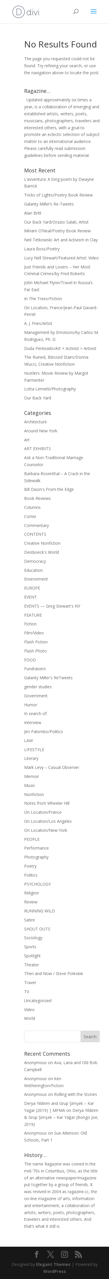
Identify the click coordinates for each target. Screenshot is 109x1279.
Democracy (35, 561)
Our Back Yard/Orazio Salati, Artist (56, 222)
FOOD (30, 660)
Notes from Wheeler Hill (46, 803)
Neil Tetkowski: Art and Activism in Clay (61, 240)
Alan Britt (33, 213)
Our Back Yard (37, 398)
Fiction (30, 624)
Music (29, 785)
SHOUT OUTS (37, 929)
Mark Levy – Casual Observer (51, 767)
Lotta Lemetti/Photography (50, 389)
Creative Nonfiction (42, 543)
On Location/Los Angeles (48, 821)
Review (30, 902)
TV (26, 991)
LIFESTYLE (34, 749)
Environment (36, 579)
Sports (30, 946)
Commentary (36, 525)
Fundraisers (35, 668)
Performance (36, 848)
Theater (31, 964)
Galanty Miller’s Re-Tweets (49, 204)
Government (36, 695)
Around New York (40, 431)
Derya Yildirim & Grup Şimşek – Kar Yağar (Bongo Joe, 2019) (61, 1117)
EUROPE (32, 588)
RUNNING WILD (39, 911)
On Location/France (43, 812)
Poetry (30, 866)
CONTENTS (35, 534)
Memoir (31, 776)
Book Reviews (37, 498)
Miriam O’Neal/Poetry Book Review (57, 230)
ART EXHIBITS (37, 448)
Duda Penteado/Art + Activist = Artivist (60, 348)
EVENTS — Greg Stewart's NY (52, 606)
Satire (29, 920)
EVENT (30, 597)
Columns (32, 507)
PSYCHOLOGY (37, 884)
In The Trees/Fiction (43, 298)
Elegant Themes (53, 1264)
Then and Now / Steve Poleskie (53, 973)
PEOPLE (32, 839)
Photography (36, 857)
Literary (31, 758)
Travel (30, 982)
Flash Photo (35, 651)
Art (27, 440)
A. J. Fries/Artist (38, 323)
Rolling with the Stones (75, 1094)
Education (33, 570)
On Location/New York (45, 830)
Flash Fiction (36, 642)
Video (29, 1009)
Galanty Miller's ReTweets (48, 677)
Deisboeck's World (41, 552)
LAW (28, 740)
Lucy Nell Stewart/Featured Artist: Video (61, 258)
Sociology (33, 937)
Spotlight (32, 955)
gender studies (38, 686)
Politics (30, 875)
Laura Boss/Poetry (42, 249)
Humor (30, 704)
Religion (31, 893)
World (29, 1018)
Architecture (35, 421)
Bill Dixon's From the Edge (49, 489)
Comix (30, 516)
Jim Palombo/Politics (43, 731)
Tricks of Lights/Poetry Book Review (58, 195)
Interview (32, 722)
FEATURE (33, 615)
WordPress (54, 1271)
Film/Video (34, 633)
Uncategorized (37, 1000)
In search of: (35, 713)
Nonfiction (34, 794)
